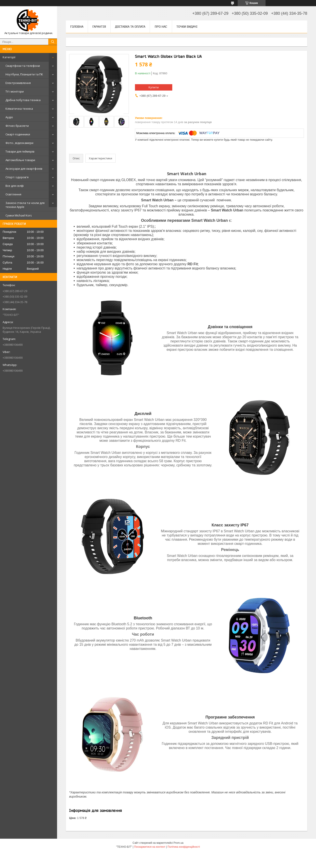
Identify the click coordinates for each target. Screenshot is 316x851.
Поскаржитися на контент (149, 846)
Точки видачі (187, 26)
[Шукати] (52, 41)
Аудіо (9, 117)
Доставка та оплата (130, 26)
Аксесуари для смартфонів (23, 169)
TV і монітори (14, 91)
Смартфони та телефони (22, 66)
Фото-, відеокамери (19, 143)
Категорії (9, 57)
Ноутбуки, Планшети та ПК (24, 74)
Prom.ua (178, 842)
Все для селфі (14, 186)
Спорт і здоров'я (17, 177)
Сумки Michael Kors (18, 215)
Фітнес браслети (17, 126)
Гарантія (99, 26)
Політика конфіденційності (183, 846)
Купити (154, 87)
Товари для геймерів (19, 151)
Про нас (161, 26)
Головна (76, 26)
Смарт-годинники (17, 134)
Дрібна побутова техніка (23, 100)
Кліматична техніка (19, 109)
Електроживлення (18, 83)
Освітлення (13, 194)
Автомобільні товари (20, 160)
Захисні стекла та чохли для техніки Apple (25, 205)
